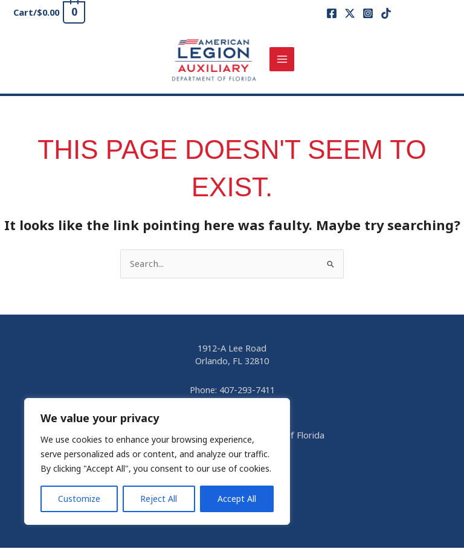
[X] (349, 13)
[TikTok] (386, 13)
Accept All (237, 498)
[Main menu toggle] (283, 60)
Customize (79, 498)
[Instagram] (367, 13)
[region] (157, 461)
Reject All (158, 498)
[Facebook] (331, 13)
